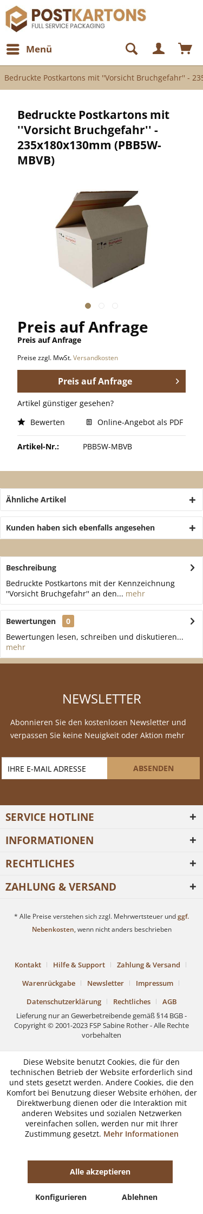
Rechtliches (131, 1001)
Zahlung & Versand (148, 965)
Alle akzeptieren (100, 1171)
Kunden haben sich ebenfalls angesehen (80, 527)
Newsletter (105, 983)
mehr (134, 593)
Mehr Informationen (141, 1134)
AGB (169, 1001)
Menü (29, 48)
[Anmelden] (159, 49)
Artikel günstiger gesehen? (65, 403)
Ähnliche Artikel (36, 499)
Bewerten (41, 422)
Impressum (154, 983)
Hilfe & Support (79, 965)
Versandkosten (95, 357)
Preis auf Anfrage (118, 380)
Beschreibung (31, 567)
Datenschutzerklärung (64, 1001)
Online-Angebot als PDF (134, 422)
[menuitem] (28, 49)
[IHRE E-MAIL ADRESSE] (55, 768)
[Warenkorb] (186, 49)
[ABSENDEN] (153, 768)
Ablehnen (140, 1197)
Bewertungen (31, 621)
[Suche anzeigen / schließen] (126, 49)
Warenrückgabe (48, 983)
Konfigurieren (61, 1197)
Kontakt (28, 965)
